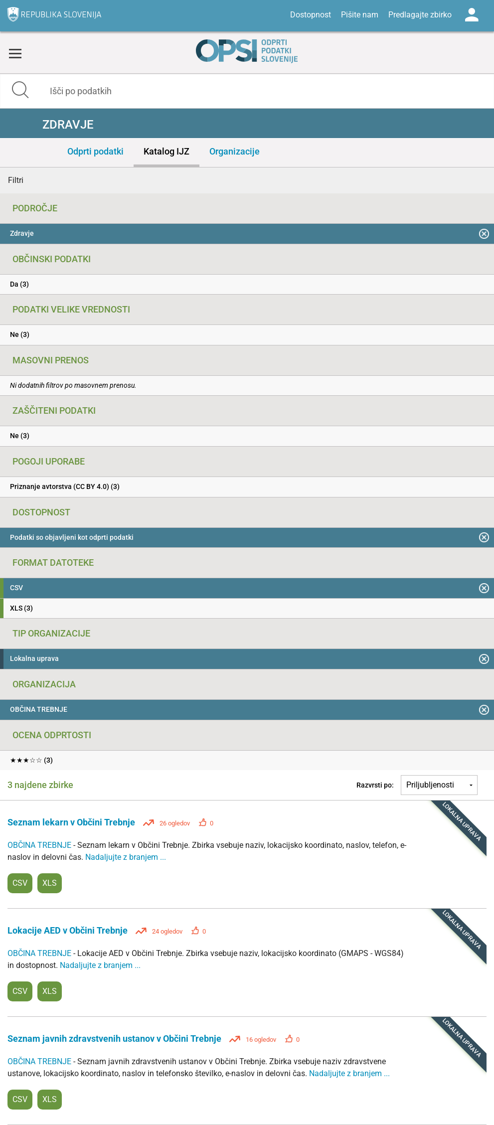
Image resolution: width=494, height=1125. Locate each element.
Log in (472, 15)
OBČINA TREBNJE (40, 845)
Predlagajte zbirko (420, 14)
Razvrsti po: (375, 785)
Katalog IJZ (166, 151)
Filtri (15, 180)
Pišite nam (359, 14)
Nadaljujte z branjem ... (125, 857)
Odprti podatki (95, 151)
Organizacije (234, 151)
